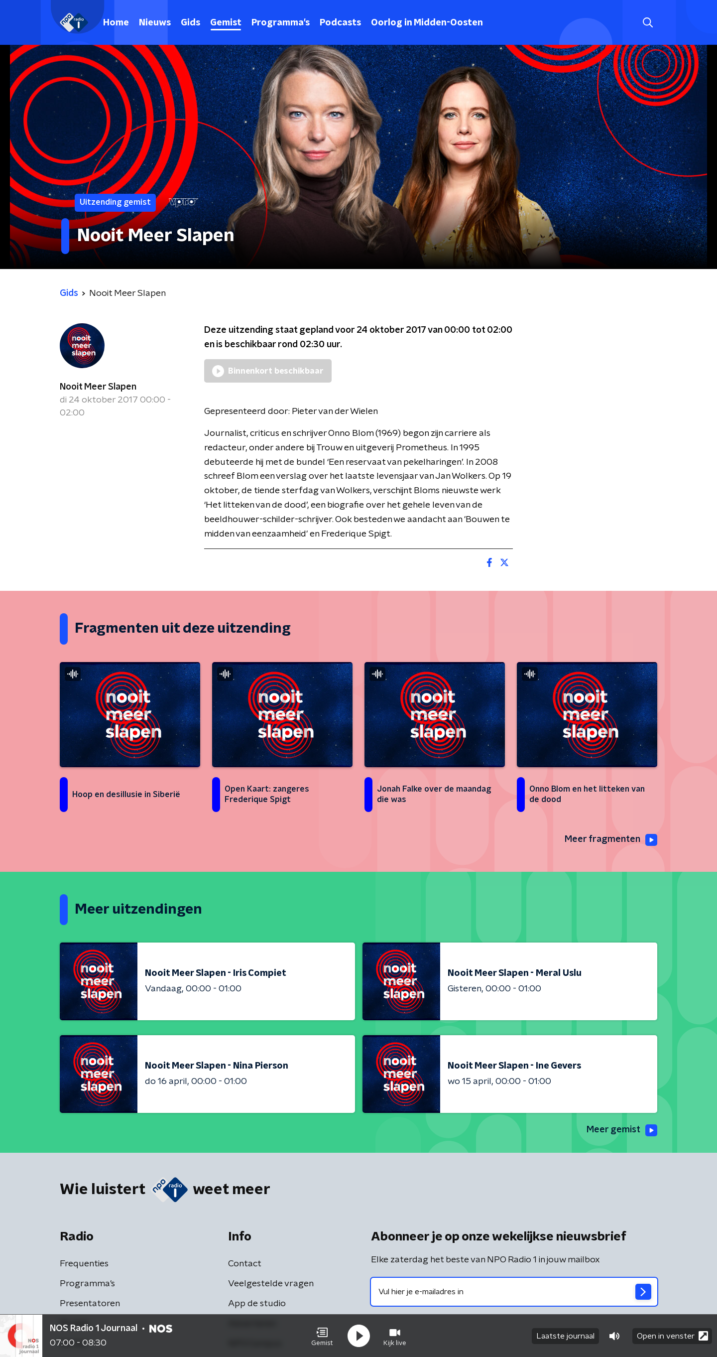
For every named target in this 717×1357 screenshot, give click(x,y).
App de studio (257, 1303)
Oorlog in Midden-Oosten (427, 22)
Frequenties (84, 1263)
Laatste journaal (565, 1336)
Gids (190, 22)
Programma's (280, 22)
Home (116, 22)
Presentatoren (90, 1303)
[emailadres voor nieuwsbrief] (514, 1292)
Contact (244, 1263)
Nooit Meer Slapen (98, 387)
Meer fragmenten (611, 840)
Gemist (225, 22)
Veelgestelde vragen (271, 1283)
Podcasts (340, 22)
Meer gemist (622, 1130)
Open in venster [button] (672, 1336)
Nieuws (155, 22)
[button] (322, 1336)
